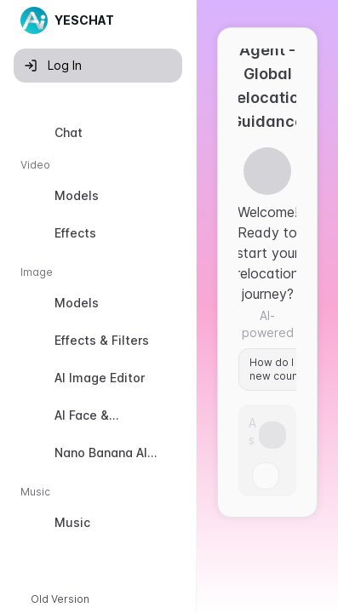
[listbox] (98, 331)
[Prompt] (254, 430)
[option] (98, 133)
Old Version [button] (60, 599)
